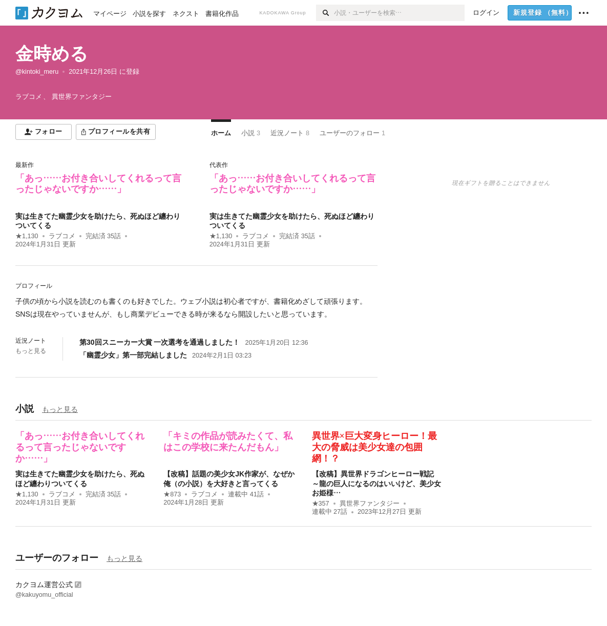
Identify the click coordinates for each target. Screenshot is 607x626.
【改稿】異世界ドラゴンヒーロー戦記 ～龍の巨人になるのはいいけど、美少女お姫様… (376, 483)
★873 (172, 494)
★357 (320, 503)
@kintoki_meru (36, 71)
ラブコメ (62, 236)
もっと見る (30, 351)
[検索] (325, 13)
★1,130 (26, 236)
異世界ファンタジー (370, 503)
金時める (51, 54)
